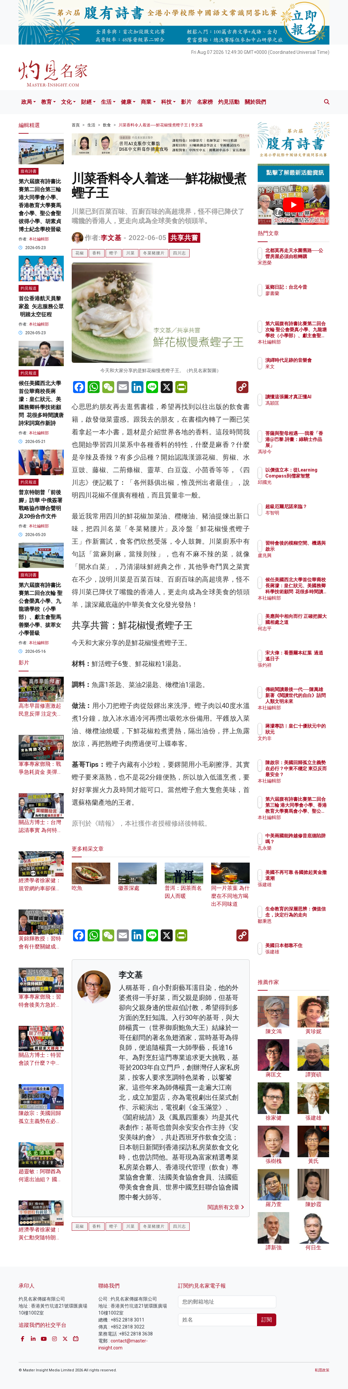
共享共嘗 (184, 238)
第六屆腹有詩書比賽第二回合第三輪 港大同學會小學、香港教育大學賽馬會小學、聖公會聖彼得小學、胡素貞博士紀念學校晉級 (40, 205)
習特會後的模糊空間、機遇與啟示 (310, 549)
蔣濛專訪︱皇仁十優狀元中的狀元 (310, 732)
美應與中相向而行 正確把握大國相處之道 (310, 622)
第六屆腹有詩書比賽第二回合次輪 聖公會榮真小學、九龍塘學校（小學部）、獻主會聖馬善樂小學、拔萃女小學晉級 (40, 609)
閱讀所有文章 (226, 1207)
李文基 (111, 238)
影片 (186, 102)
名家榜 (205, 102)
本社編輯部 (39, 239)
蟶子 (113, 253)
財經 (86, 102)
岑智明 (301, 518)
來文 (299, 372)
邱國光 (301, 488)
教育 (46, 102)
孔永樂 (301, 854)
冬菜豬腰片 (154, 253)
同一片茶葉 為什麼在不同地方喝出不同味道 (230, 888)
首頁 (76, 125)
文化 (66, 102)
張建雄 (301, 890)
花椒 (79, 253)
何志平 (301, 634)
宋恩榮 (301, 268)
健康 (126, 102)
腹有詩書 (29, 171)
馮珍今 (301, 451)
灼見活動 (228, 102)
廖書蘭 (301, 299)
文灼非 (301, 744)
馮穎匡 (301, 409)
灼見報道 (29, 288)
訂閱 (266, 1320)
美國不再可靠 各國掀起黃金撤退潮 (310, 878)
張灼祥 (301, 671)
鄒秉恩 (301, 927)
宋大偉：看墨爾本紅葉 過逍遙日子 (310, 658)
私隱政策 (322, 1370)
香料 (96, 253)
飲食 (107, 125)
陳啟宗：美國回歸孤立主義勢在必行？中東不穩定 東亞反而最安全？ (310, 774)
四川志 (179, 253)
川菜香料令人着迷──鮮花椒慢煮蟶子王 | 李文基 (161, 125)
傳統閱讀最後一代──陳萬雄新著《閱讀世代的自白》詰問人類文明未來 (310, 701)
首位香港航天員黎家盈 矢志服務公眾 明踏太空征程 (41, 306)
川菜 (130, 253)
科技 (166, 102)
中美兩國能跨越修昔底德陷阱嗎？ (310, 841)
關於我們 (255, 102)
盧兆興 (301, 561)
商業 (146, 102)
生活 (106, 102)
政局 (26, 102)
